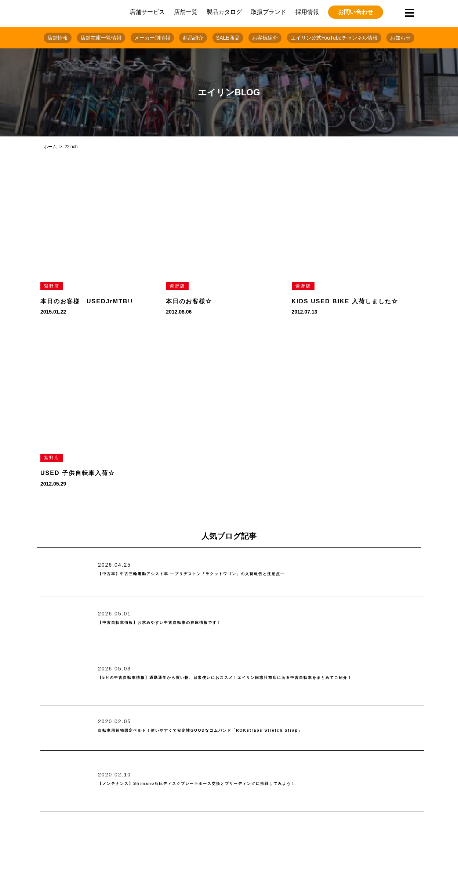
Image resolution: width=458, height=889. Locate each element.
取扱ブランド (268, 12)
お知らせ (400, 38)
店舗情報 (57, 38)
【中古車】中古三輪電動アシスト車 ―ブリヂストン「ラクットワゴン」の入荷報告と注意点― (238, 574)
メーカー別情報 (152, 38)
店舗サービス (147, 12)
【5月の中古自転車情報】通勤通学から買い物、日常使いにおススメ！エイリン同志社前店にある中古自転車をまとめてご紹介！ (258, 678)
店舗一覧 (185, 12)
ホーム (50, 146)
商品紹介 (193, 38)
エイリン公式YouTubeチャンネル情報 (334, 38)
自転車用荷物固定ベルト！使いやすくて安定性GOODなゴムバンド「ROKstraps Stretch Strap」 (247, 731)
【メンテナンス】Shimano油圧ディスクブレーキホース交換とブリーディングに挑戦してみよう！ (245, 783)
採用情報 (307, 12)
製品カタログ (224, 12)
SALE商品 (228, 38)
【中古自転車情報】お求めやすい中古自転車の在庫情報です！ (190, 623)
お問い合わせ (355, 12)
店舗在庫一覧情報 (100, 38)
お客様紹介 (265, 38)
